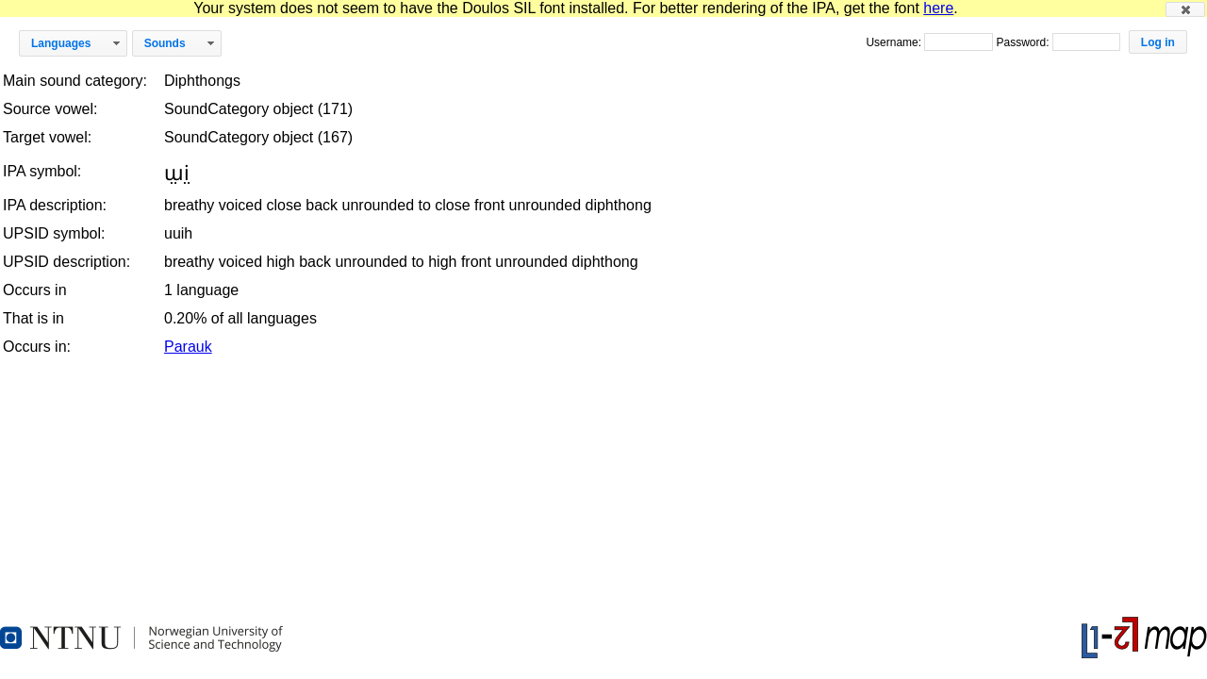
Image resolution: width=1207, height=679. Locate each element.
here (938, 8)
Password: (1023, 42)
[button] (1185, 9)
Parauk (188, 347)
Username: (895, 42)
